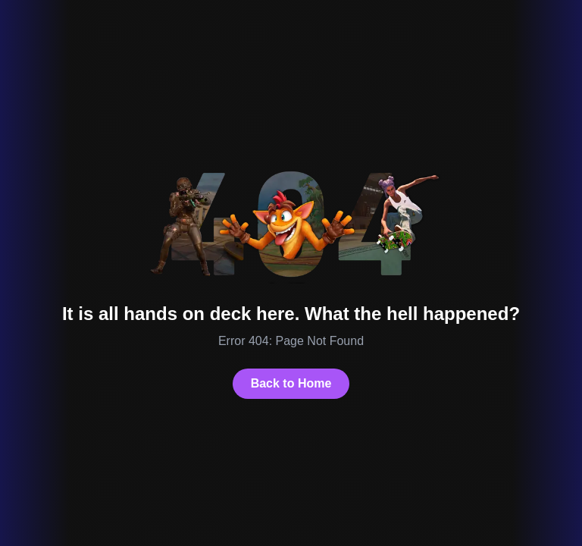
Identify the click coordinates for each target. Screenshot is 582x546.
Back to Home (291, 383)
